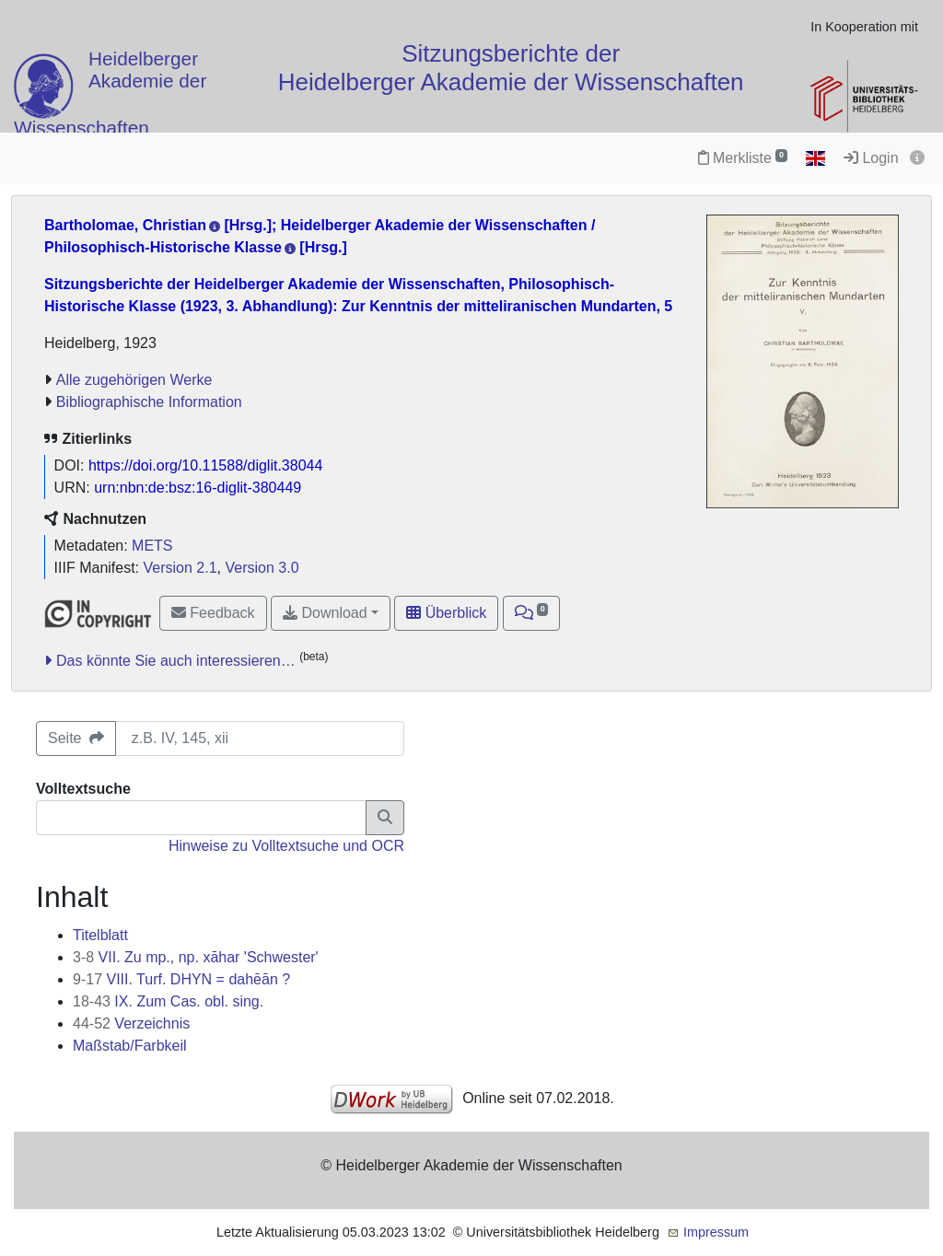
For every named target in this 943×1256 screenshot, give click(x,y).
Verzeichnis (131, 1023)
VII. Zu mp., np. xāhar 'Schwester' (196, 957)
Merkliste (742, 158)
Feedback (213, 613)
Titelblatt (100, 935)
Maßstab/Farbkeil (130, 1045)
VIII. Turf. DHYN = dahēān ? (181, 979)
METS (152, 545)
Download (325, 613)
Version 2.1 (180, 568)
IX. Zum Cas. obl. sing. (168, 1001)
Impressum (716, 1232)
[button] (532, 613)
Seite (76, 738)
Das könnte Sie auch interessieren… (176, 661)
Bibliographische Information (149, 402)
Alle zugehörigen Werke (134, 380)
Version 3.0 (261, 568)
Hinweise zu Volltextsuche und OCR (286, 846)
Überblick (446, 613)
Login (871, 158)
